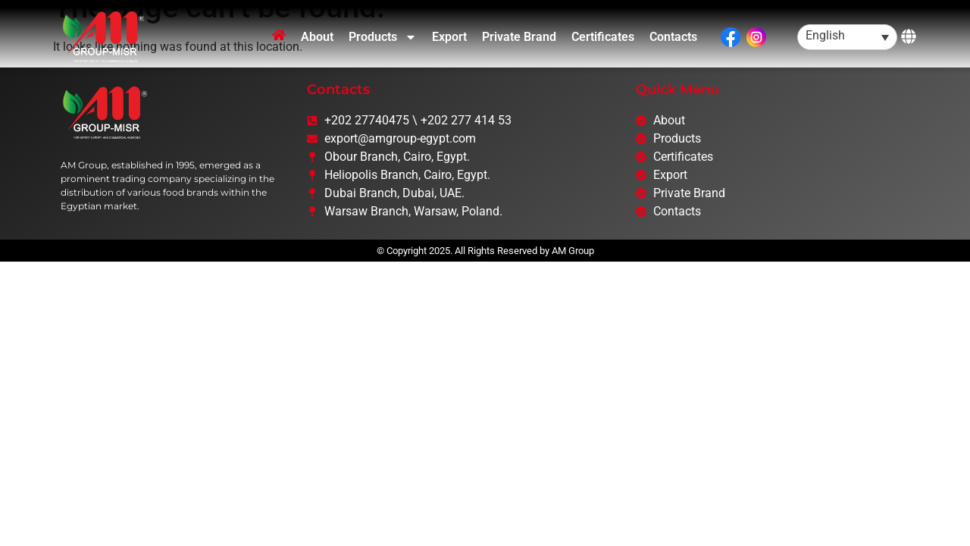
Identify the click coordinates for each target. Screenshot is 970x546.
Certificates (602, 37)
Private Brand (519, 37)
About (317, 37)
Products (383, 37)
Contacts (673, 37)
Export (449, 37)
